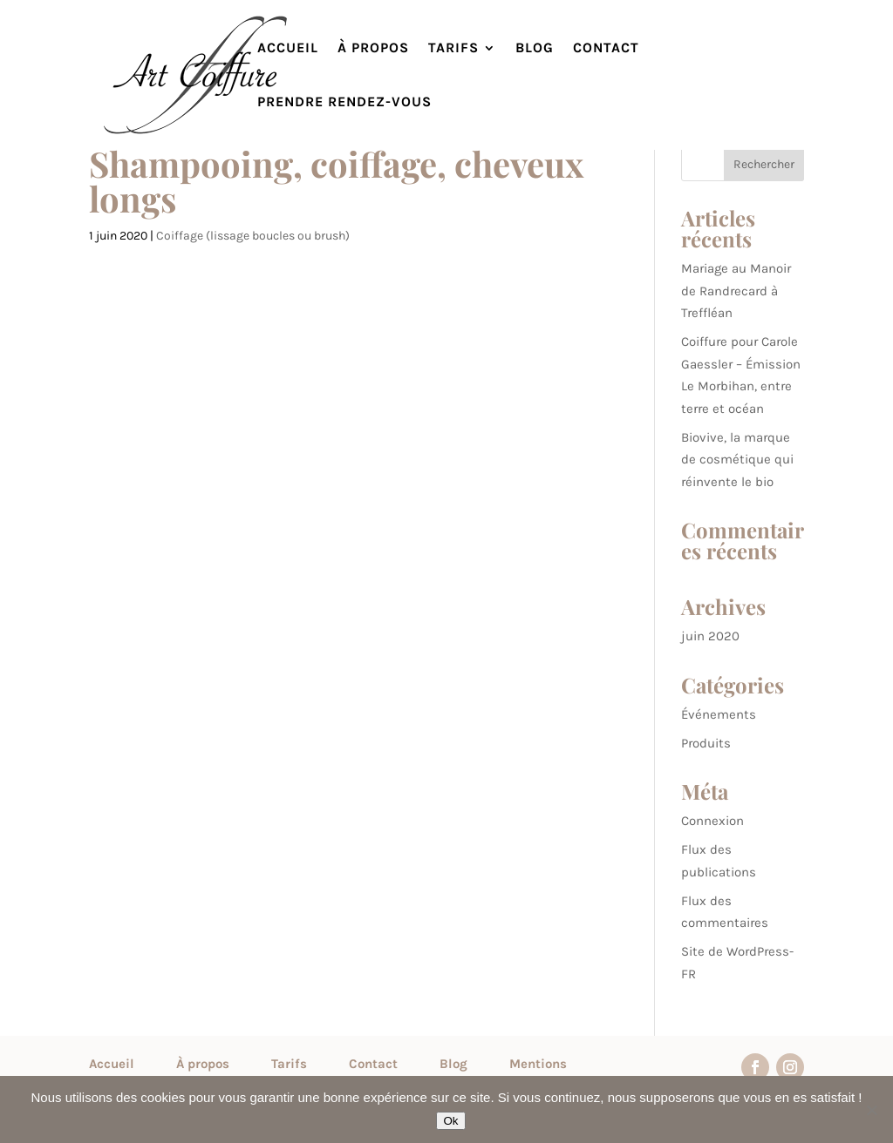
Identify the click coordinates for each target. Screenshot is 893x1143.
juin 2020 (710, 636)
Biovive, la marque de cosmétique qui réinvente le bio (737, 459)
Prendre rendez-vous (344, 103)
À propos (373, 49)
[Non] (871, 1110)
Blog (534, 49)
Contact (606, 49)
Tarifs (453, 49)
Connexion (712, 821)
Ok (450, 1120)
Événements (718, 714)
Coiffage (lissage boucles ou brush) (253, 235)
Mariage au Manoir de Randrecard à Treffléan (736, 290)
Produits (706, 743)
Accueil (287, 49)
